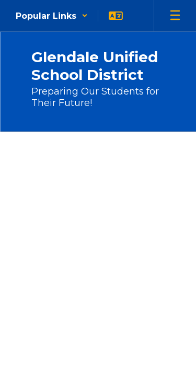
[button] (51, 15)
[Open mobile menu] (175, 15)
